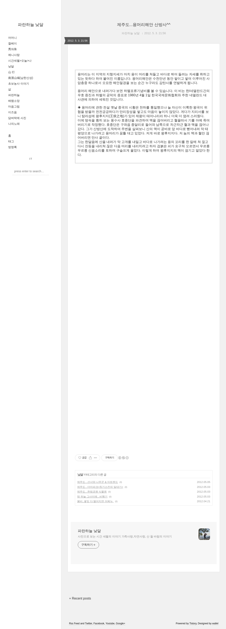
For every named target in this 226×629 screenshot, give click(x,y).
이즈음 (12, 112)
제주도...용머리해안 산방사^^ (144, 24)
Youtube (110, 623)
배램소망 (14, 100)
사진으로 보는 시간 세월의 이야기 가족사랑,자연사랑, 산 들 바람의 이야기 (125, 536)
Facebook (99, 623)
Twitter (88, 623)
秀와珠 (12, 49)
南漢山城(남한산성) (20, 77)
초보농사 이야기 (18, 83)
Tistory (193, 623)
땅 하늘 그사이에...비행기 (92, 496)
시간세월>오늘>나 (20, 60)
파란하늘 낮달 (31, 24)
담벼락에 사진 (17, 118)
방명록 (12, 147)
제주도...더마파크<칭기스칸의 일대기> (100, 486)
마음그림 (14, 106)
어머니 (12, 37)
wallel (215, 623)
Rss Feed (74, 623)
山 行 (11, 72)
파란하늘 (14, 95)
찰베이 (12, 43)
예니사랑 (14, 55)
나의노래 (14, 123)
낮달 (11, 66)
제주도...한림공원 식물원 (92, 491)
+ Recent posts (80, 598)
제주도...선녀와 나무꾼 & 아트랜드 (97, 482)
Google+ (120, 623)
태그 (11, 141)
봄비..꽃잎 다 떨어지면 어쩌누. (95, 501)
